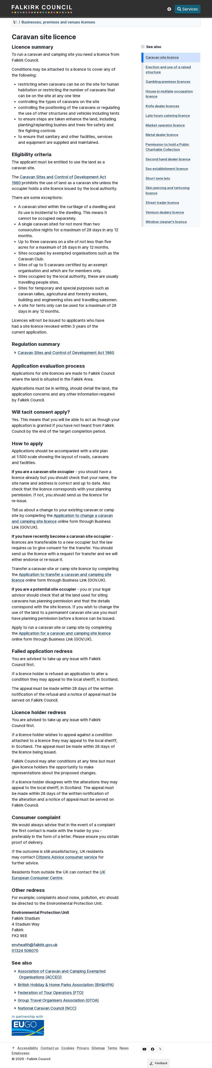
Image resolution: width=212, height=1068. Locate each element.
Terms (112, 1048)
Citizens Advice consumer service (66, 857)
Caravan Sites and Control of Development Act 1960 (66, 352)
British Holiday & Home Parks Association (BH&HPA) (66, 984)
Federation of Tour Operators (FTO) (51, 992)
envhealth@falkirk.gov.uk (34, 944)
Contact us (50, 1048)
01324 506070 (25, 950)
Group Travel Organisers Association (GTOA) (58, 1000)
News (124, 1048)
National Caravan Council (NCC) (47, 1008)
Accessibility (27, 1048)
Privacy (83, 1048)
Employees (20, 1053)
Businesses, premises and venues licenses (58, 22)
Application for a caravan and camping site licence (65, 633)
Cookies (67, 1048)
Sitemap (98, 1048)
